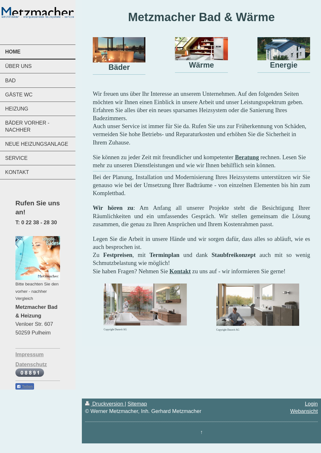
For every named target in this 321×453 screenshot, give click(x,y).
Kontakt (180, 271)
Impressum (29, 354)
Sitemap (137, 404)
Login (311, 404)
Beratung (247, 157)
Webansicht (304, 411)
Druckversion (105, 404)
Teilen (25, 386)
